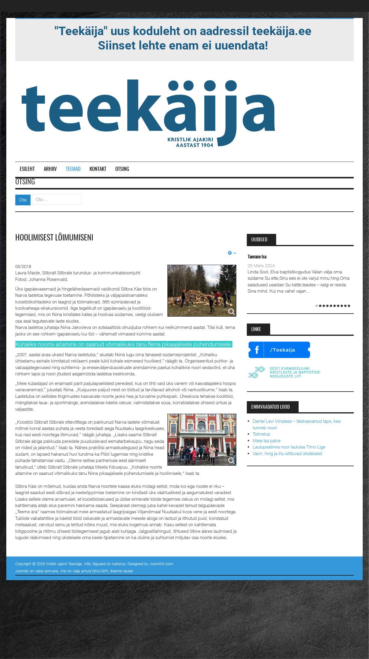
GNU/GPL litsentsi (107, 570)
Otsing (122, 169)
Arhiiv (50, 169)
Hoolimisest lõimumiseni (54, 238)
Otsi (23, 199)
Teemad (73, 169)
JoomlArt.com (161, 563)
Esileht (27, 169)
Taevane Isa (257, 257)
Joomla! (21, 570)
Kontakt (98, 169)
